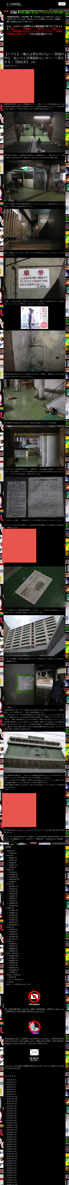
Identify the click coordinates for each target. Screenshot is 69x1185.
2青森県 (11, 858)
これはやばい (29, 830)
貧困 (4, 832)
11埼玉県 (12, 872)
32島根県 (12, 932)
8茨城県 (11, 882)
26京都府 (12, 915)
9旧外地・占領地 (12, 975)
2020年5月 (10, 1142)
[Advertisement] (17, 86)
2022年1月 (10, 1094)
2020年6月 (10, 1139)
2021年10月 (10, 1101)
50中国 (11, 977)
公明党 (50, 830)
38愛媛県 (12, 948)
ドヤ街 (35, 830)
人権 (46, 830)
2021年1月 (10, 1123)
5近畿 (12, 830)
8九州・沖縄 (11, 953)
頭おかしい (10, 832)
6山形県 (11, 867)
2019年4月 (10, 1173)
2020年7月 (10, 1137)
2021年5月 (10, 1113)
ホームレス (41, 830)
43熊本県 (12, 963)
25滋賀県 (12, 913)
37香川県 (12, 946)
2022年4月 (10, 1089)
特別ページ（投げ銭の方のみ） (17, 984)
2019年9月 (10, 1161)
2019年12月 (10, 1154)
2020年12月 (10, 1125)
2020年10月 (10, 1130)
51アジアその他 (14, 979)
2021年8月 (10, 1106)
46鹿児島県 (12, 970)
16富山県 (12, 889)
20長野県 (12, 898)
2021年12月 (10, 1096)
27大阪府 (7, 830)
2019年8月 (10, 1163)
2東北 (8, 855)
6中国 (8, 927)
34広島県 (12, 936)
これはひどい (20, 830)
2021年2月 (10, 1120)
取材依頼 (40, 26)
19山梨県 (12, 896)
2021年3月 (10, 1118)
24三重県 (12, 910)
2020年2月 (10, 1149)
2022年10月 (10, 1082)
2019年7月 (10, 1165)
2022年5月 (10, 1087)
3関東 (8, 870)
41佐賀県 (12, 958)
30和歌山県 (12, 924)
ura (17, 66)
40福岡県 (12, 955)
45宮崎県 (12, 967)
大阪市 (58, 830)
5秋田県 (11, 865)
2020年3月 (10, 1146)
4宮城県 (11, 862)
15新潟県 (12, 886)
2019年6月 (10, 1168)
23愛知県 (12, 905)
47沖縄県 (12, 972)
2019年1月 (10, 1180)
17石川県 (12, 891)
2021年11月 (10, 1099)
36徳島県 (12, 944)
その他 (9, 982)
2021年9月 (10, 1103)
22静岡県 (12, 903)
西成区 (62, 830)
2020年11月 (10, 1127)
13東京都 (12, 877)
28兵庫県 (12, 920)
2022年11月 (10, 1080)
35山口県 (12, 939)
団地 (54, 830)
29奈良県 (12, 922)
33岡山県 (12, 934)
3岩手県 (11, 860)
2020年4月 (10, 1144)
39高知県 (12, 951)
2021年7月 (10, 1108)
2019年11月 (10, 1156)
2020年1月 (10, 1151)
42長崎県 (12, 960)
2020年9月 (10, 1132)
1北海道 (9, 851)
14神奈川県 (12, 879)
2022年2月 (10, 1092)
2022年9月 (10, 1084)
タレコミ (42, 31)
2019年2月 (10, 1177)
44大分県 (12, 965)
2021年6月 (10, 1111)
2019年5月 (10, 1170)
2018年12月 (10, 1182)
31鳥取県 (12, 929)
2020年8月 (10, 1134)
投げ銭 (40, 34)
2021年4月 (10, 1115)
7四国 (8, 941)
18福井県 (12, 893)
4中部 (8, 884)
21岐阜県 (12, 901)
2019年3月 (10, 1175)
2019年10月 (10, 1158)
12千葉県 (12, 874)
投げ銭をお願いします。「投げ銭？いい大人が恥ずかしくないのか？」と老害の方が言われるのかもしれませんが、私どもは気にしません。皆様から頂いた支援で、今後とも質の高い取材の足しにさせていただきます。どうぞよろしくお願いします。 (34, 1041)
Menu (62, 4)
